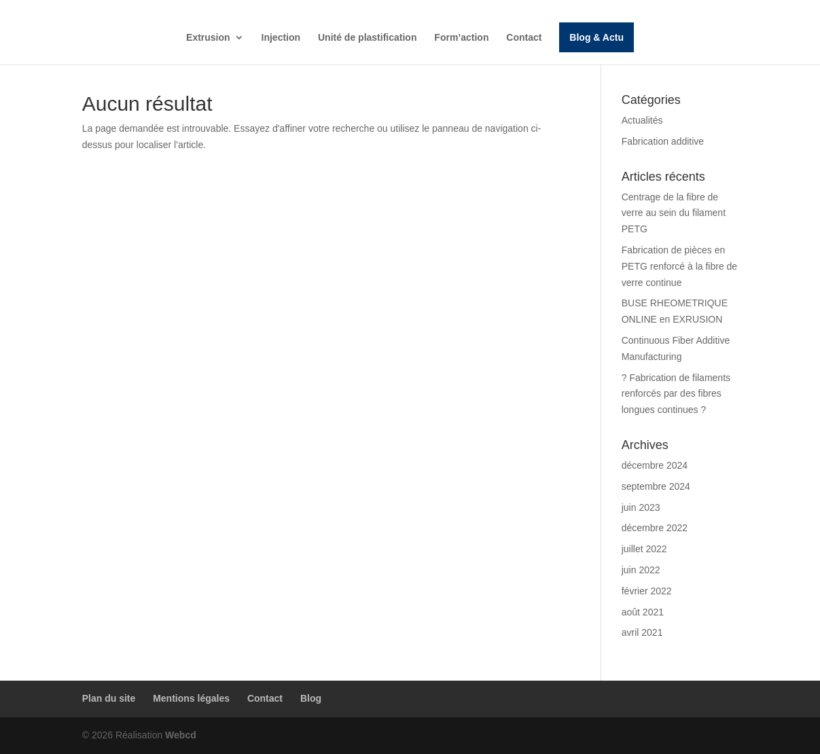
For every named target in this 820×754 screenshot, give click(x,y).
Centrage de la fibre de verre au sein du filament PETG (674, 213)
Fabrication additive (663, 141)
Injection (281, 38)
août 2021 (643, 612)
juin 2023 (641, 507)
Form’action (461, 38)
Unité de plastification (367, 38)
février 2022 (647, 591)
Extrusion (208, 38)
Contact (523, 38)
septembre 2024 (656, 486)
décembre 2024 (655, 465)
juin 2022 (641, 569)
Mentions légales (191, 698)
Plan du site (109, 698)
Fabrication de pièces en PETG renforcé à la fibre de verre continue (679, 266)
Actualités (642, 120)
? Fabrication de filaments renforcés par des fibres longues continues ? (676, 394)
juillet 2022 (644, 548)
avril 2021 (642, 632)
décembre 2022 (655, 527)
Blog (310, 698)
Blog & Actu (596, 37)
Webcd (180, 735)
